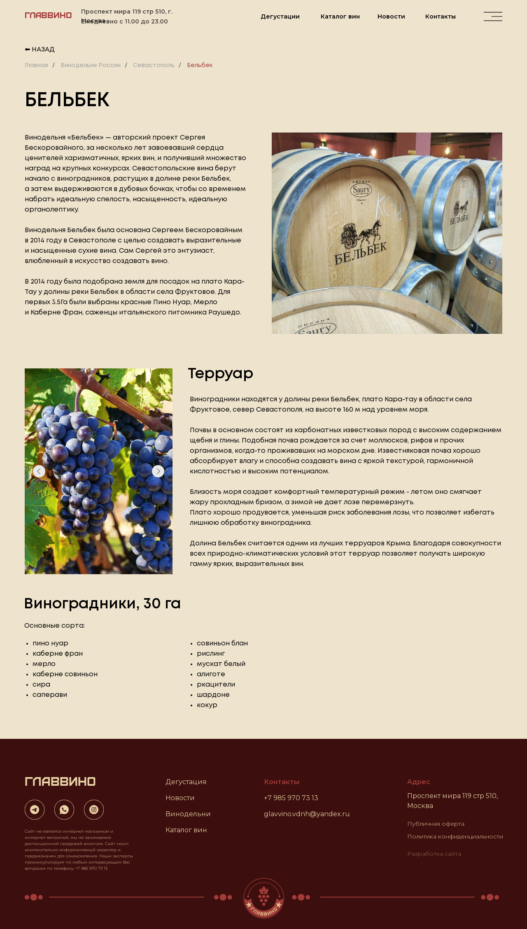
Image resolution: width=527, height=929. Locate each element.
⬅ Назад (40, 50)
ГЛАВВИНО (48, 14)
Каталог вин (340, 16)
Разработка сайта (434, 853)
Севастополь (154, 65)
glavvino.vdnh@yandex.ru (307, 814)
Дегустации (280, 16)
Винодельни (188, 814)
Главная (36, 65)
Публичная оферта (435, 823)
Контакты (440, 16)
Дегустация (186, 782)
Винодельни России (91, 65)
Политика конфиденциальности (455, 836)
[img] (493, 16)
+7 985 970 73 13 (291, 798)
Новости (391, 16)
